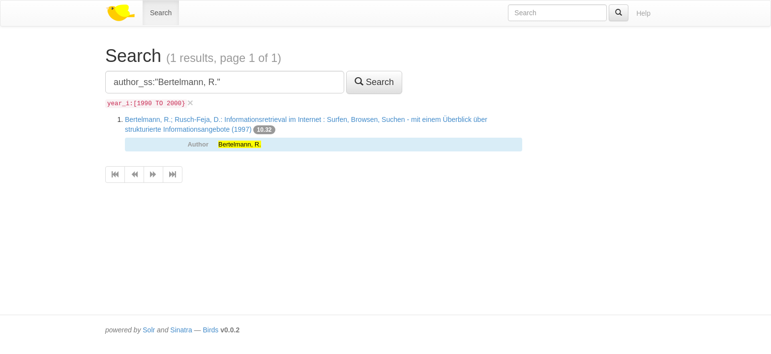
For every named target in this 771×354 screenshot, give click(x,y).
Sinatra (181, 330)
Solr (149, 330)
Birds (210, 330)
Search (161, 13)
